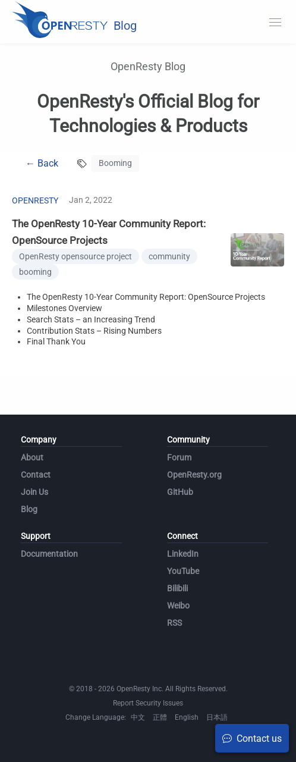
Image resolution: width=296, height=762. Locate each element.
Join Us (34, 492)
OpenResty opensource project (75, 256)
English (187, 717)
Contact (36, 474)
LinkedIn (183, 554)
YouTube (183, 571)
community (169, 256)
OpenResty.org (194, 474)
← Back (42, 163)
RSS (174, 623)
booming (35, 272)
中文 (138, 717)
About (32, 457)
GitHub (180, 492)
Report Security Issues (148, 703)
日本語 (217, 717)
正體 (160, 717)
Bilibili (177, 588)
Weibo (178, 605)
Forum (179, 457)
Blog (29, 509)
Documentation (49, 554)
